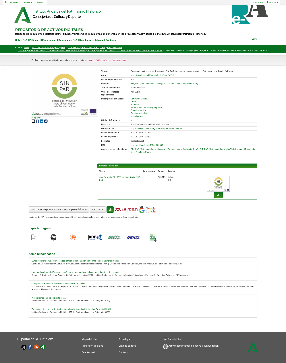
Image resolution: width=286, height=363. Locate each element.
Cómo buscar (48, 40)
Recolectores (86, 40)
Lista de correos (127, 345)
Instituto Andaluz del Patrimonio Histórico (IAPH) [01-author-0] (152, 75)
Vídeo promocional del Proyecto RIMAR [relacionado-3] (49, 298)
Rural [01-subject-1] (133, 102)
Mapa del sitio (89, 339)
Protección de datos (92, 345)
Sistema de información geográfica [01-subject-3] (146, 107)
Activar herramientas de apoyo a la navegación (193, 345)
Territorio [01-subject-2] (135, 104)
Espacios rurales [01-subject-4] (138, 110)
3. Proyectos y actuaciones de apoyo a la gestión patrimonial (95, 47)
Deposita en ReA (67, 40)
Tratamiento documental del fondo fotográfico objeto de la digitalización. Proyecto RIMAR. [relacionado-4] (71, 309)
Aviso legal (124, 339)
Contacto (123, 352)
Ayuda (100, 40)
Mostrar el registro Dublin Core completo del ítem (59, 209)
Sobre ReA (21, 40)
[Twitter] (23, 347)
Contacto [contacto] (110, 40)
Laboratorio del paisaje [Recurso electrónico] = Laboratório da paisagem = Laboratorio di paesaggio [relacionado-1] (76, 272)
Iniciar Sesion (257, 2)
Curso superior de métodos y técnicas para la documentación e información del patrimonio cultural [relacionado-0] (75, 261)
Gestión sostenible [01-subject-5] (139, 113)
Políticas (34, 40)
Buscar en (15, 2)
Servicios (272, 2)
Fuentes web (89, 352)
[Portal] (43, 347)
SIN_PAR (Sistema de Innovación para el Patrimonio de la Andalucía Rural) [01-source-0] (164, 83)
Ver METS (98, 209)
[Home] (5, 2)
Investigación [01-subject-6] (136, 116)
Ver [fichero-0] (218, 194)
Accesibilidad (174, 339)
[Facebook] (30, 347)
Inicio (26, 47)
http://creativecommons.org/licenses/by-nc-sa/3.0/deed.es (156, 128)
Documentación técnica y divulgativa (48, 47)
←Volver (254, 39)
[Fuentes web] (36, 347)
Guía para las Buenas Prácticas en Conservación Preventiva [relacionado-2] (58, 284)
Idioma (28, 2)
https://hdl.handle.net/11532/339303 (147, 145)
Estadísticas (40, 2)
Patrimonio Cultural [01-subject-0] (139, 99)
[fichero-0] (218, 184)
